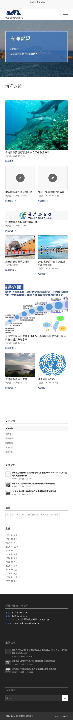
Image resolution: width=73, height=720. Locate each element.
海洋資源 (9, 438)
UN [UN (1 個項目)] (8, 515)
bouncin (65, 716)
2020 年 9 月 (11, 554)
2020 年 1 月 (11, 577)
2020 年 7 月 (11, 562)
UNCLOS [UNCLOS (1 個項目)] (15, 515)
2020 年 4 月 (11, 573)
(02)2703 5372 (20, 612)
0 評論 (8, 156)
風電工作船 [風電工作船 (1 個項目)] (54, 515)
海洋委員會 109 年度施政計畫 (21, 222)
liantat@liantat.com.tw (27, 623)
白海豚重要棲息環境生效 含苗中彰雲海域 (27, 152)
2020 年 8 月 (11, 558)
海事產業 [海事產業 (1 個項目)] (35, 515)
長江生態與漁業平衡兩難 (51, 192)
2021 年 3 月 (11, 539)
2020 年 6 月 (11, 565)
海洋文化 (9, 452)
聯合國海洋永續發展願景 (18, 192)
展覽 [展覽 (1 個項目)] (28, 515)
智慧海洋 (9, 434)
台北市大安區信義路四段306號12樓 (30, 619)
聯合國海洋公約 (46, 379)
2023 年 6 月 (11, 535)
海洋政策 (9, 428)
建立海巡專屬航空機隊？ (18, 261)
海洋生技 (9, 443)
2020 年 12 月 (12, 546)
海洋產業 (9, 447)
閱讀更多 (11, 161)
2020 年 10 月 (12, 550)
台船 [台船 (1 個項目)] (22, 515)
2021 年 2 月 (11, 543)
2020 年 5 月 (11, 569)
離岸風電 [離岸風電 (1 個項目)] (44, 515)
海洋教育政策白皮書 (16, 379)
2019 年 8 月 (11, 581)
